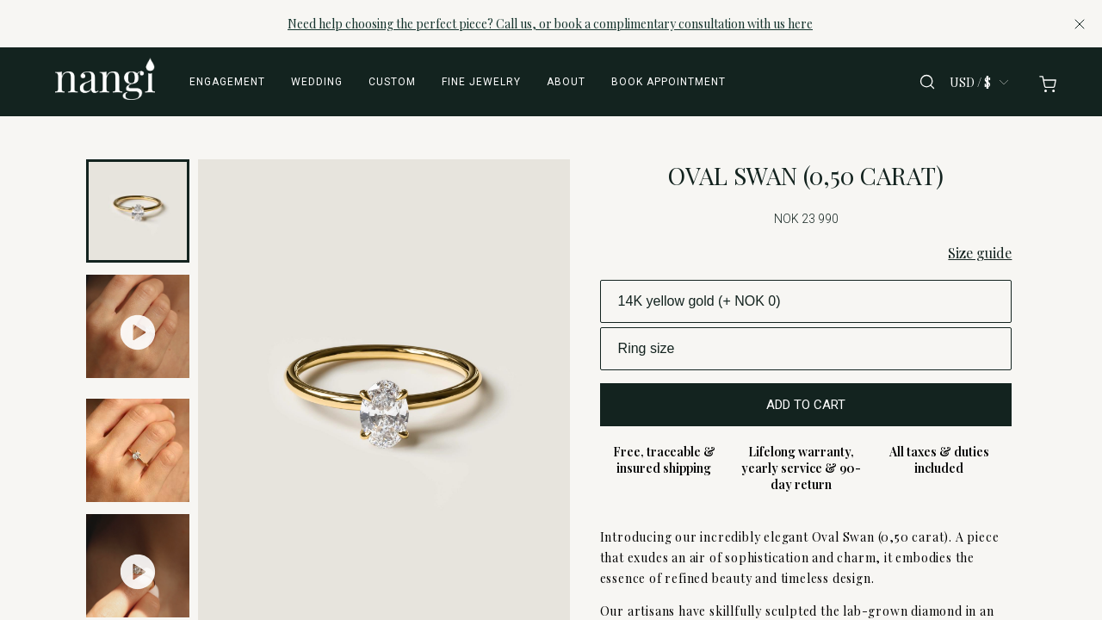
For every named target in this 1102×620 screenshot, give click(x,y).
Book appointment (668, 82)
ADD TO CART (805, 404)
